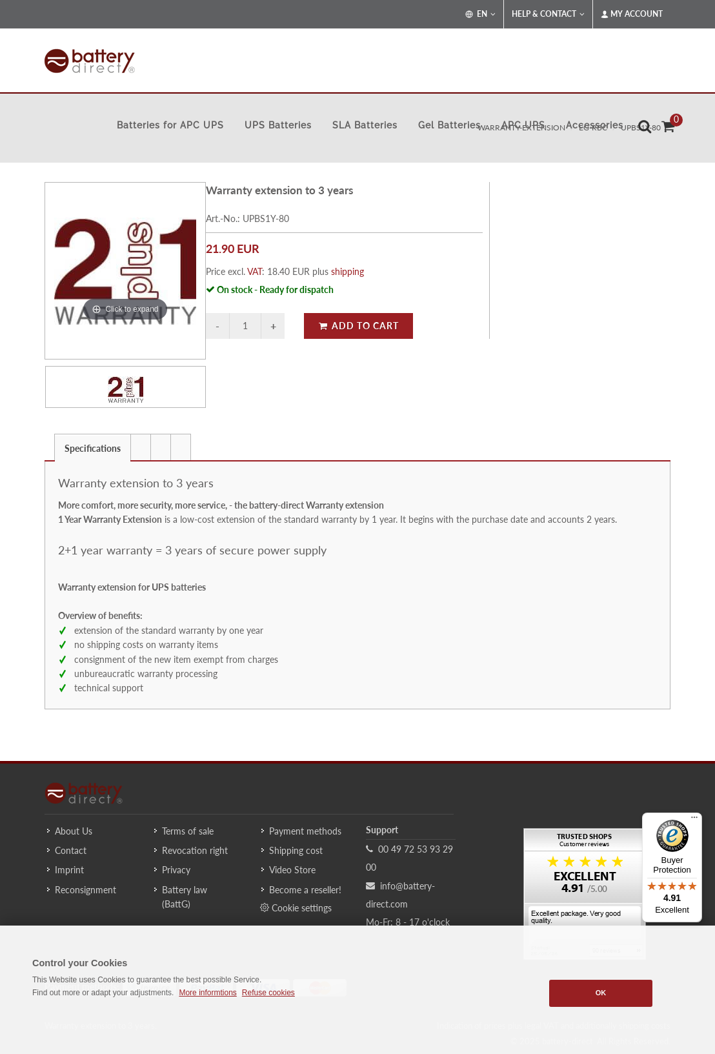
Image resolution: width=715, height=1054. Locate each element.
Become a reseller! (305, 889)
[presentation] (140, 447)
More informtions (207, 992)
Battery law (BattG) (184, 896)
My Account (632, 14)
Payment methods (305, 831)
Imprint (69, 869)
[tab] (92, 447)
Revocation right (195, 850)
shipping (347, 271)
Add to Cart (358, 325)
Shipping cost (296, 850)
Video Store (292, 869)
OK (601, 993)
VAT (254, 271)
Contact (70, 850)
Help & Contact (548, 14)
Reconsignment (85, 889)
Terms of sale (188, 831)
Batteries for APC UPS (170, 125)
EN (480, 14)
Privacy (176, 869)
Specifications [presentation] (93, 448)
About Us (73, 831)
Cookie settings (296, 907)
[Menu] (694, 820)
